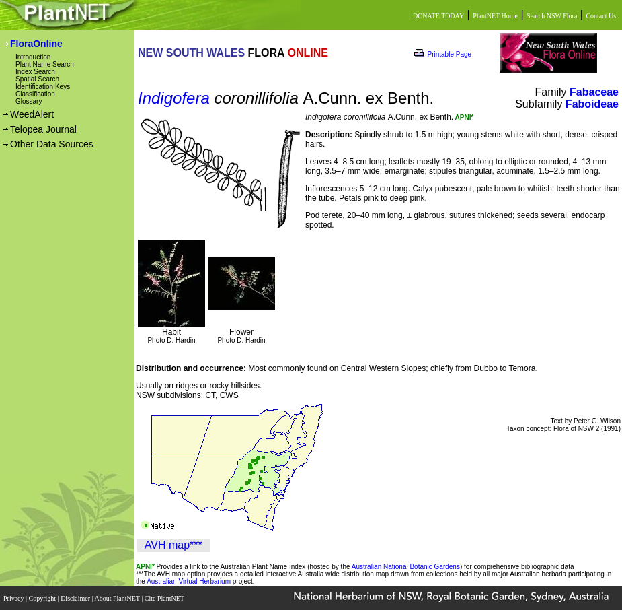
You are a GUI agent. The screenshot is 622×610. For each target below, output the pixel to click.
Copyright (43, 598)
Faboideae (592, 104)
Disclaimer (76, 598)
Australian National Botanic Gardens (406, 566)
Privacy (14, 598)
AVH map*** (173, 545)
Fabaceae (594, 92)
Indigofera (174, 98)
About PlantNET (117, 598)
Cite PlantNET (165, 598)
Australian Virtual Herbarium (189, 581)
